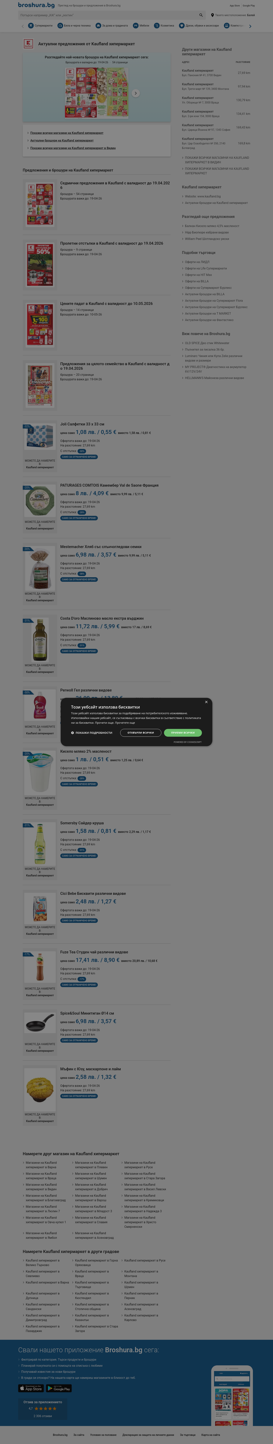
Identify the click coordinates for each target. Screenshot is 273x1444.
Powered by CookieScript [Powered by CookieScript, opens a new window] (188, 742)
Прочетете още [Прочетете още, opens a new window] (125, 722)
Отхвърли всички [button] (138, 732)
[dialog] (136, 722)
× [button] (206, 702)
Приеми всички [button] (182, 732)
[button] (91, 733)
